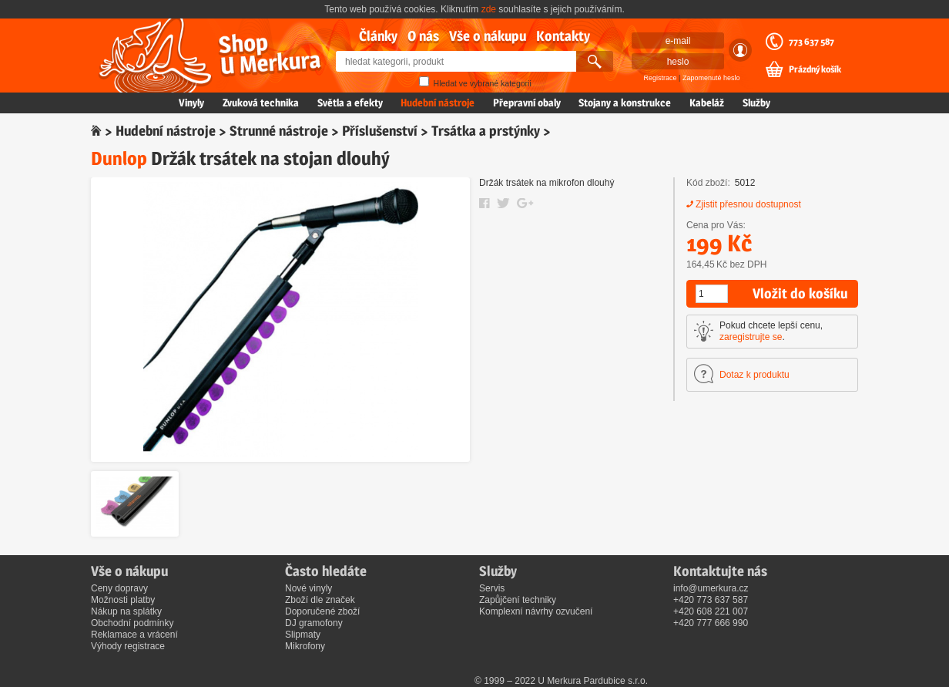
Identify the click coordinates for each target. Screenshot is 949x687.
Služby (756, 102)
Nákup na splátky (126, 611)
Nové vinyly (308, 588)
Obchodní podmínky (132, 623)
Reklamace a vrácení (134, 634)
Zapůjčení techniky (517, 599)
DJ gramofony (314, 623)
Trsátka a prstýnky (485, 131)
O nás (423, 36)
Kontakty (563, 36)
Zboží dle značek (320, 599)
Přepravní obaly (527, 102)
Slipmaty (302, 634)
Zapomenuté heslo (711, 78)
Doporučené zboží (322, 611)
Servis (492, 588)
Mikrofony (305, 646)
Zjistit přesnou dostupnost (748, 204)
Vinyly (191, 102)
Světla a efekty (350, 102)
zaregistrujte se (750, 337)
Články (378, 36)
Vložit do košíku (800, 293)
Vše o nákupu (487, 36)
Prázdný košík (815, 69)
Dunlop (119, 158)
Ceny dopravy (119, 588)
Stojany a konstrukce (624, 102)
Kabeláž (706, 102)
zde (488, 9)
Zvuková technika (261, 102)
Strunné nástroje (279, 131)
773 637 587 (811, 41)
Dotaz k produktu (754, 374)
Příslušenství (379, 131)
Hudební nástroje (437, 102)
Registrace (660, 78)
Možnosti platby (123, 599)
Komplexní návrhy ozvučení (535, 611)
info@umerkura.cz (711, 588)
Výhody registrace (128, 646)
